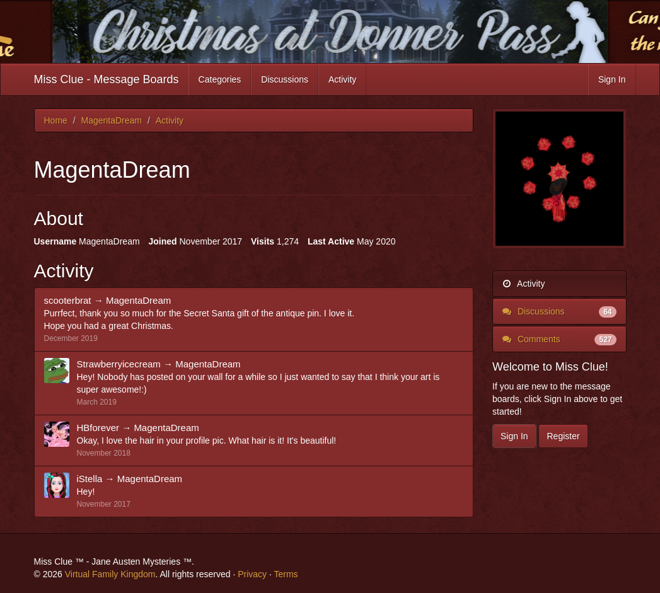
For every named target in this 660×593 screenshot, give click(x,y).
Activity (342, 79)
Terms (286, 574)
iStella (90, 478)
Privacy (252, 574)
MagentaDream (138, 300)
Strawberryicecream (119, 364)
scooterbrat (67, 300)
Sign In (612, 79)
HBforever (98, 427)
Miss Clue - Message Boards (106, 79)
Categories (220, 79)
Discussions (284, 79)
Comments (559, 339)
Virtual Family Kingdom (110, 574)
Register (563, 436)
